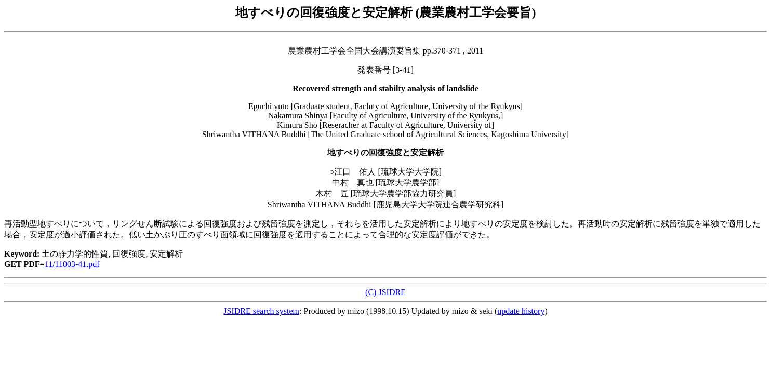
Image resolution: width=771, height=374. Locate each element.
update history (520, 310)
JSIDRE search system (261, 310)
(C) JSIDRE (385, 292)
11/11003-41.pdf (72, 264)
